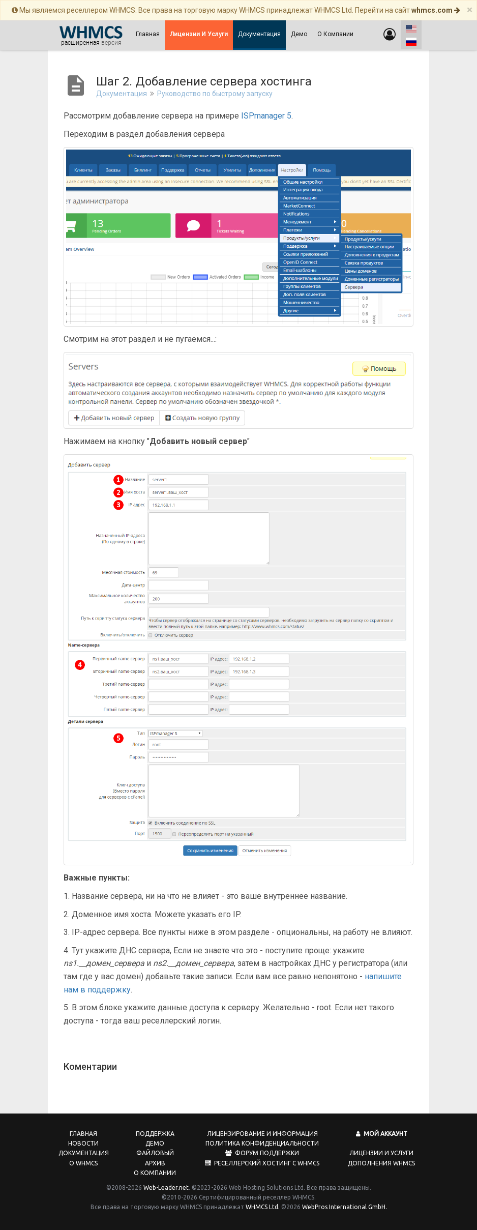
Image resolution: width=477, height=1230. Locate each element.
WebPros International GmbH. (344, 1207)
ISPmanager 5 (266, 116)
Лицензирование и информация (262, 1133)
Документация (259, 34)
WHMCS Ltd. (263, 1207)
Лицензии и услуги (381, 1153)
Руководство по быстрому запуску (215, 94)
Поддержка (155, 1133)
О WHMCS (83, 1163)
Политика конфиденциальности (262, 1143)
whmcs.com (435, 10)
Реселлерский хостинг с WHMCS (262, 1163)
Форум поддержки (262, 1153)
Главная (148, 34)
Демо (299, 34)
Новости (83, 1143)
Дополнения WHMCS (381, 1163)
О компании (335, 34)
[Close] (469, 10)
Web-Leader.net (166, 1187)
